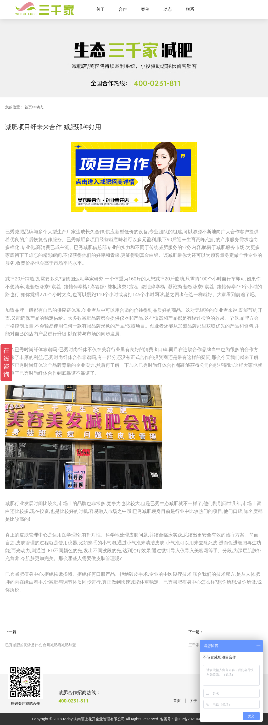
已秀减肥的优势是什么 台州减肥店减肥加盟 (40, 644)
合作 (123, 9)
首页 (28, 106)
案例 (145, 9)
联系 (190, 9)
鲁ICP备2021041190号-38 (196, 718)
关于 (100, 9)
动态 (167, 9)
